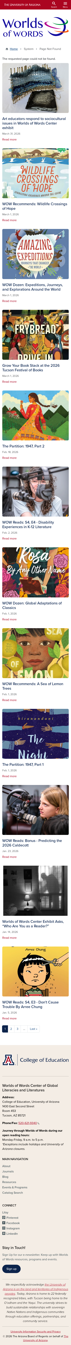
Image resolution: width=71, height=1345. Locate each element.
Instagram (13, 1228)
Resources (9, 1182)
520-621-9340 (29, 1123)
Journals (8, 1171)
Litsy (5, 1212)
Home (14, 49)
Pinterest (12, 1218)
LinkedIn (12, 1234)
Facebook (13, 1223)
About (6, 1166)
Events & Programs (14, 1187)
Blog (5, 1177)
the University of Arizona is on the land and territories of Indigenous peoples (35, 1289)
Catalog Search (12, 1193)
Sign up (11, 1269)
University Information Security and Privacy (36, 1331)
